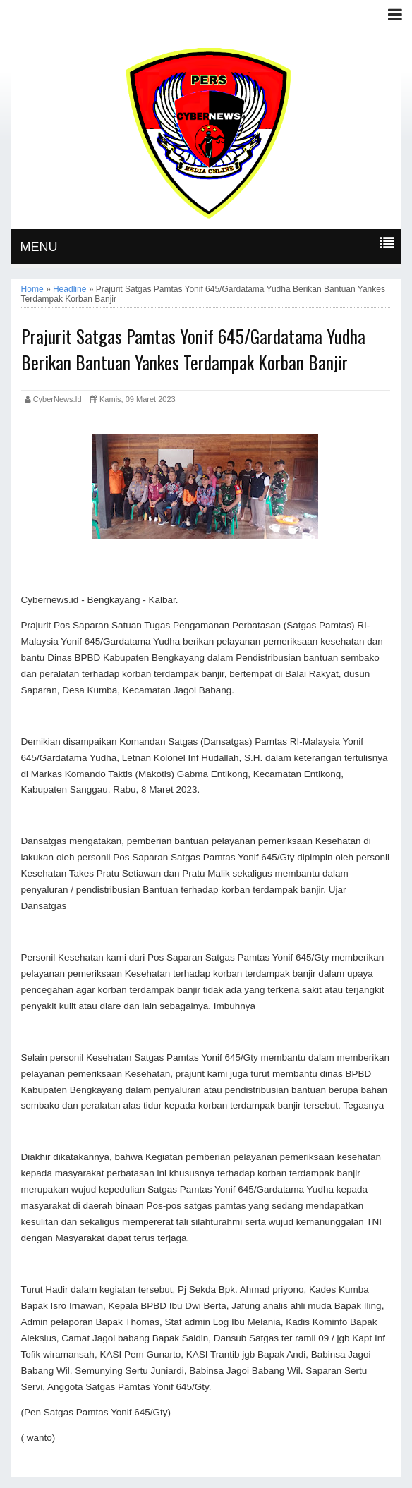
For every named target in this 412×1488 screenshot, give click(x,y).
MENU (39, 247)
